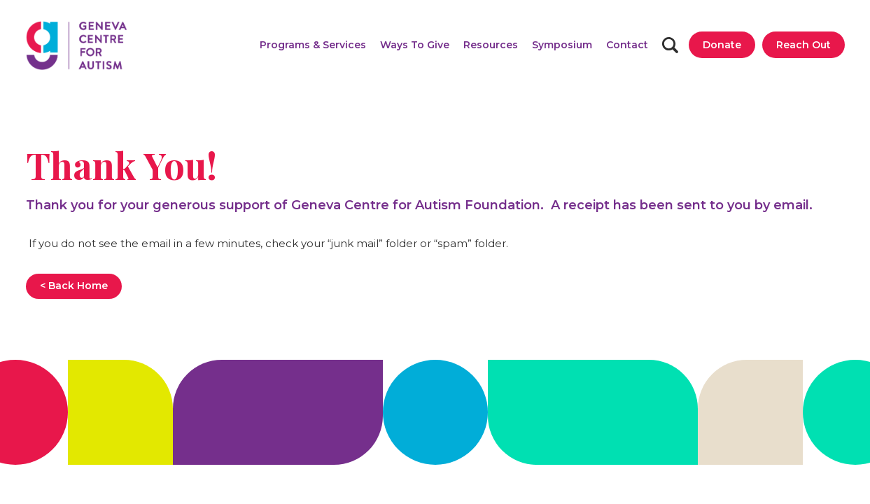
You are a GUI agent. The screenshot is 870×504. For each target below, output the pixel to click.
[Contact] (627, 44)
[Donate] (722, 44)
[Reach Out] (803, 44)
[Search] (670, 45)
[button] (313, 44)
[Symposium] (562, 44)
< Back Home (74, 285)
